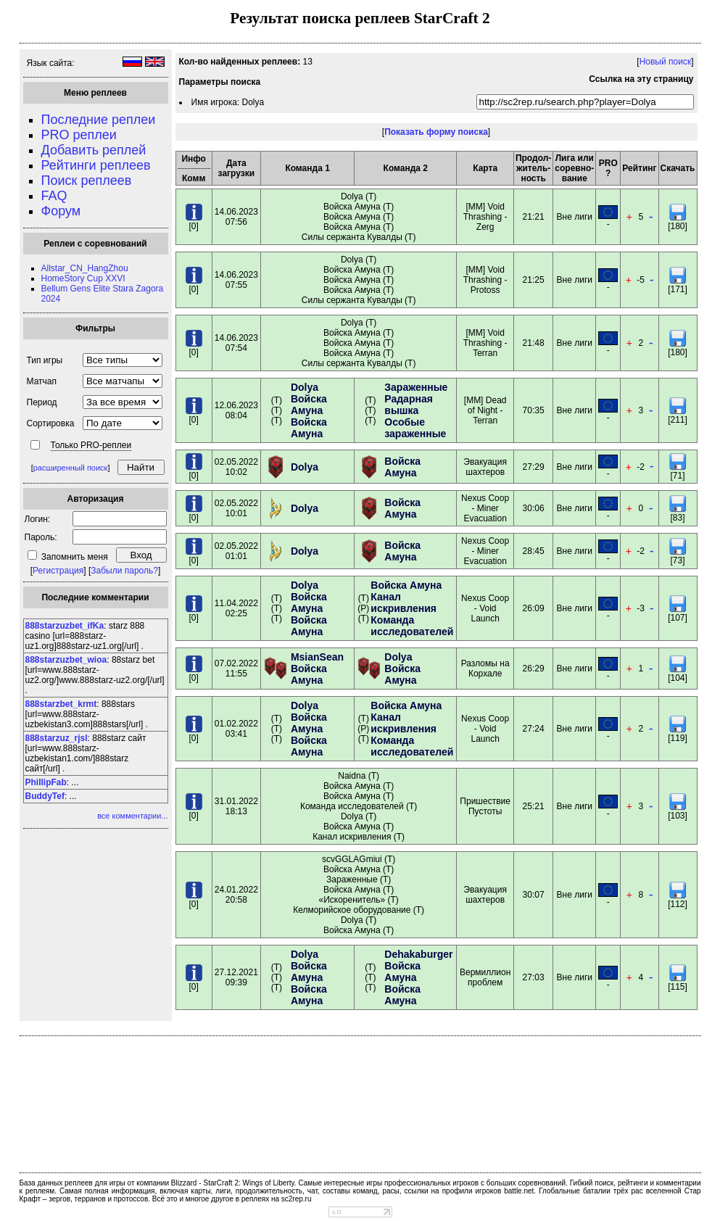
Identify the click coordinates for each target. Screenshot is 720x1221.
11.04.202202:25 (236, 608)
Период (42, 402)
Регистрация (58, 571)
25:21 (534, 806)
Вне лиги (574, 217)
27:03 (534, 977)
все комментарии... (132, 815)
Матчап (42, 381)
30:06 (534, 508)
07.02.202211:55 (236, 668)
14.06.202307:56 (236, 217)
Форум (61, 211)
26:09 (534, 608)
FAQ (54, 196)
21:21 (534, 217)
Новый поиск (666, 62)
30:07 (534, 895)
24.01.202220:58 (236, 895)
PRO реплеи (79, 135)
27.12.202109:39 (236, 977)
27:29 (534, 467)
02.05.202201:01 (236, 551)
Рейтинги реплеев (96, 165)
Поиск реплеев (86, 180)
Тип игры (45, 360)
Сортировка (51, 423)
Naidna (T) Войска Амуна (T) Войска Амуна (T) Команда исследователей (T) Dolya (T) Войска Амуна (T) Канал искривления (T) (358, 806)
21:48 (534, 343)
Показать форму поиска (436, 132)
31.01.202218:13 (236, 806)
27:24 (534, 729)
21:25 (534, 280)
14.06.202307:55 (236, 280)
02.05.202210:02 (236, 467)
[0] (194, 222)
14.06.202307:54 (236, 343)
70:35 (534, 410)
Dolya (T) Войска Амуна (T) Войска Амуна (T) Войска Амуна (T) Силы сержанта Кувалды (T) (359, 216)
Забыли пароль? (124, 571)
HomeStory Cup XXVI (83, 278)
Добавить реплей (93, 150)
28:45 (534, 551)
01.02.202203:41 (236, 729)
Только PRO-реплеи (91, 445)
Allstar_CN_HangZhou (84, 268)
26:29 (534, 668)
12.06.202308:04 (236, 410)
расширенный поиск (70, 467)
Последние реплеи (98, 119)
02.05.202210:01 (236, 508)
